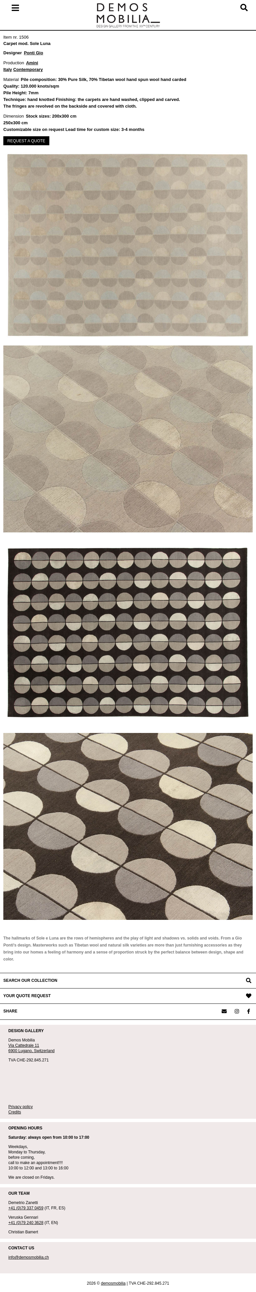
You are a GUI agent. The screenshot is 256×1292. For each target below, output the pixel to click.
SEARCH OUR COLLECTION (30, 980)
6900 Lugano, (21, 1050)
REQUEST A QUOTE (26, 141)
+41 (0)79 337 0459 (25, 1208)
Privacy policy (20, 1106)
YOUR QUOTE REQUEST (27, 995)
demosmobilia (113, 1283)
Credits (14, 1112)
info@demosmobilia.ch (28, 1257)
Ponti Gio (33, 52)
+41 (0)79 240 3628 (25, 1222)
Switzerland (44, 1050)
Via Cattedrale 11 (23, 1045)
